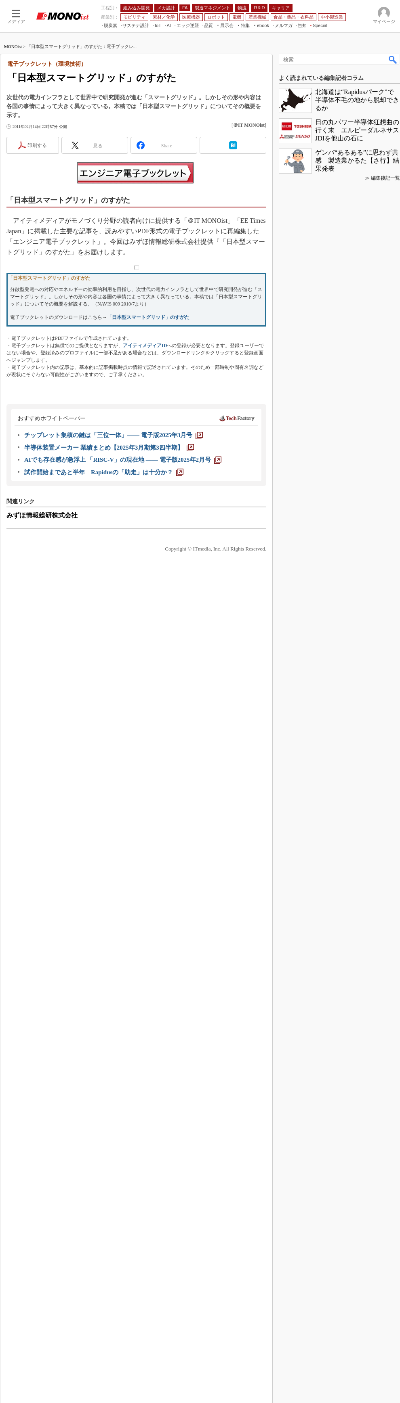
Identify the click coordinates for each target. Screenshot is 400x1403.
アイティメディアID (145, 345)
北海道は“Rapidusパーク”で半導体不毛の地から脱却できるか (357, 99)
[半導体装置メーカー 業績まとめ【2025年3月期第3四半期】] (109, 447)
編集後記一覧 (385, 178)
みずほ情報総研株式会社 (42, 515)
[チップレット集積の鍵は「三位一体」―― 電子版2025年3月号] (113, 435)
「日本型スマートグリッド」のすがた (148, 317)
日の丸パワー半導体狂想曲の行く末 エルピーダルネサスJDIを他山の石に (357, 130)
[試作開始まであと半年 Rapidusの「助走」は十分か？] (103, 472)
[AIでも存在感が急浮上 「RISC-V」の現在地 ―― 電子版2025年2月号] (122, 459)
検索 (393, 59)
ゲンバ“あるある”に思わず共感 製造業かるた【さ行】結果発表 (357, 160)
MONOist (13, 46)
